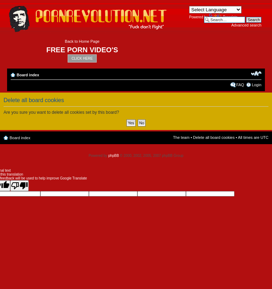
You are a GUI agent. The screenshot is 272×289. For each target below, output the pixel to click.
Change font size (256, 73)
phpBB (113, 156)
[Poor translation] (19, 185)
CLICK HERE (82, 58)
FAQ (240, 85)
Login (256, 85)
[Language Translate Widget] (215, 9)
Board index (28, 75)
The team (181, 137)
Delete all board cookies (213, 137)
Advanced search (246, 25)
